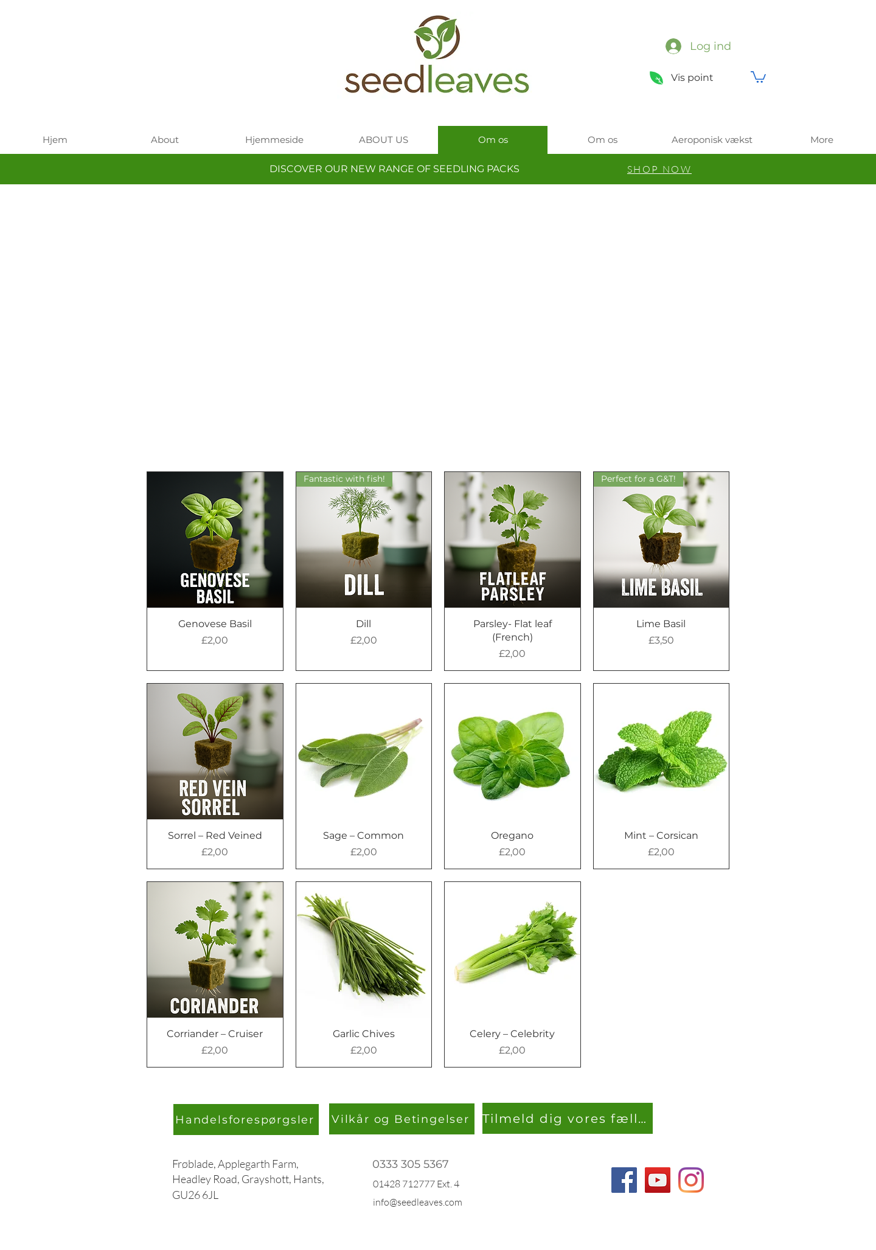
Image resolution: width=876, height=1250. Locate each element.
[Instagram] (691, 1180)
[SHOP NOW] (659, 169)
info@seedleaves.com (417, 1202)
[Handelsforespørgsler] (246, 1119)
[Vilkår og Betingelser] (402, 1119)
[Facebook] (624, 1180)
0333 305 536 (407, 1164)
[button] (758, 76)
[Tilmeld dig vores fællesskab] (567, 1118)
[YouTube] (657, 1180)
